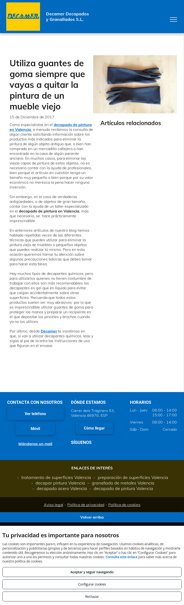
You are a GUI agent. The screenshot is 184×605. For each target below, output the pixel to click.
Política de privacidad (85, 504)
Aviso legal (53, 504)
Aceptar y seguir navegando (91, 572)
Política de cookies (124, 504)
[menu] (173, 19)
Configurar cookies (92, 584)
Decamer (49, 331)
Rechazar (92, 596)
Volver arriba (92, 517)
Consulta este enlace (121, 557)
